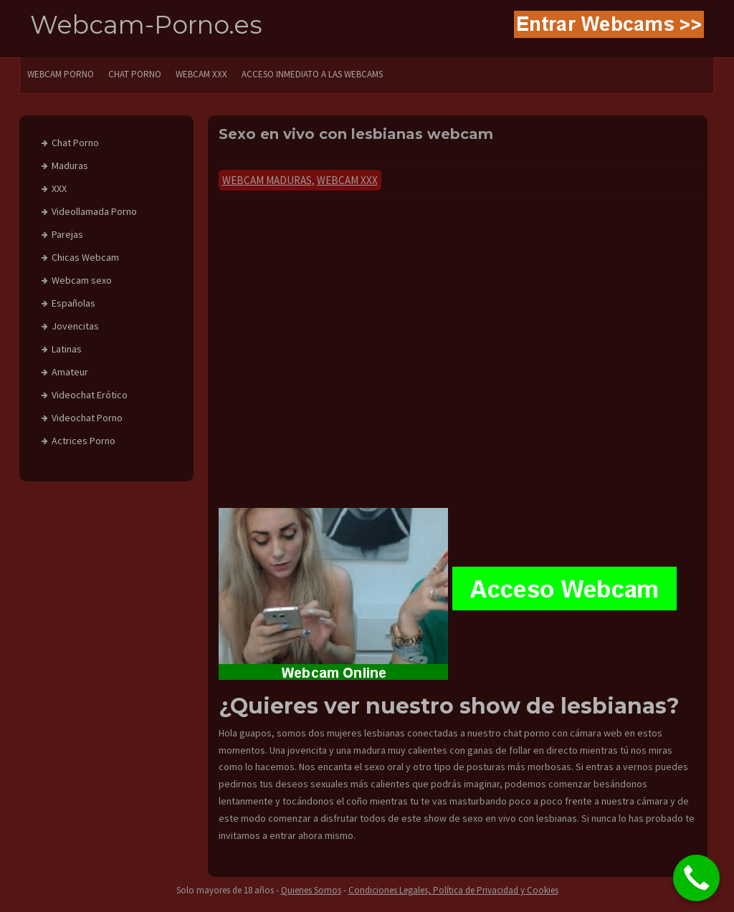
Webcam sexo (82, 280)
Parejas (67, 234)
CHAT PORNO (134, 74)
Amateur (70, 371)
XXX (59, 188)
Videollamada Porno (94, 211)
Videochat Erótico (90, 394)
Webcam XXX (201, 74)
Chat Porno (75, 142)
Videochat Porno (87, 417)
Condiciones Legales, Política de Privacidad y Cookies (453, 890)
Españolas (73, 303)
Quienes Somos (311, 890)
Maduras (70, 165)
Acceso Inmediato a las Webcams (312, 74)
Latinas (67, 348)
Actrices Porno (83, 440)
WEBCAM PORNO (60, 74)
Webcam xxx (347, 180)
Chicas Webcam (85, 257)
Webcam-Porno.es (146, 24)
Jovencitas (75, 326)
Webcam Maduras (267, 180)
